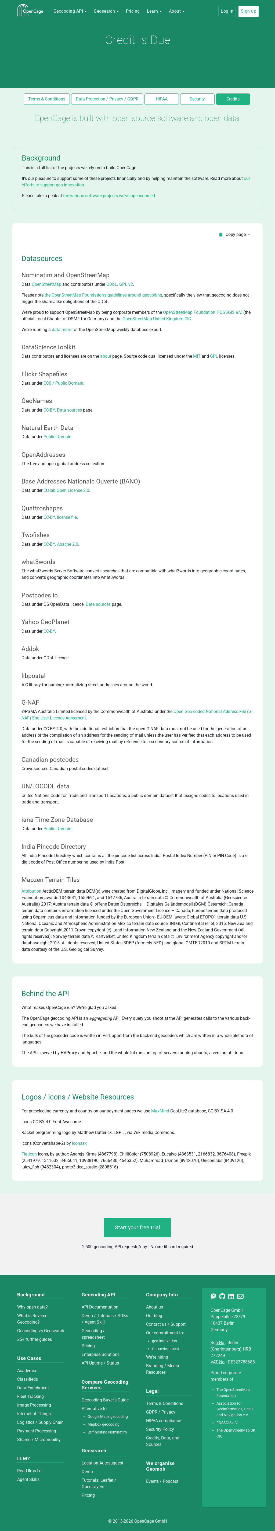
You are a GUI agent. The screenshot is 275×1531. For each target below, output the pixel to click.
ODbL (111, 284)
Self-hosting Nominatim (107, 1432)
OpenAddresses (43, 454)
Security (197, 99)
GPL (214, 356)
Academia (26, 1370)
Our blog (154, 1315)
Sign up (248, 11)
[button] (70, 11)
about (105, 356)
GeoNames (36, 401)
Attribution (31, 891)
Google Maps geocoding (108, 1416)
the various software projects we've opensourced (109, 195)
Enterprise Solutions (101, 1354)
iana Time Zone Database (57, 819)
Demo (87, 1315)
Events (153, 1481)
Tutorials (105, 1315)
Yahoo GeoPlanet (45, 622)
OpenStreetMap (46, 284)
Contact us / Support (166, 1324)
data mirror (62, 329)
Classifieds (27, 1379)
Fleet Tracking (30, 1396)
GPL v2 (126, 284)
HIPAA (162, 99)
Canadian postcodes (50, 759)
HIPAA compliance (163, 1420)
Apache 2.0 (67, 544)
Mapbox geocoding (104, 1424)
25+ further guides (34, 1339)
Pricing (133, 11)
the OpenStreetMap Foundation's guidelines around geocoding (103, 295)
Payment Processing (36, 1430)
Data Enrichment (33, 1387)
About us (154, 1307)
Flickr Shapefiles (44, 374)
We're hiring (157, 1357)
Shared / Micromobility (39, 1439)
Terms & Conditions (46, 99)
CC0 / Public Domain (63, 383)
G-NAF (30, 702)
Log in (227, 11)
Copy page (233, 234)
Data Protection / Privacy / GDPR (107, 99)
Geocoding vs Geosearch (40, 1330)
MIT (197, 356)
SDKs (123, 1315)
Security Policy (160, 1429)
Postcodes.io (39, 595)
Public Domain (57, 436)
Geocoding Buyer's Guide (105, 1400)
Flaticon (29, 1154)
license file (67, 517)
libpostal (33, 676)
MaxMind (160, 1111)
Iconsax (79, 1143)
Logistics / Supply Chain (40, 1422)
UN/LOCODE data (45, 786)
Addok (30, 649)
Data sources (69, 410)
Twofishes (35, 535)
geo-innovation (164, 1341)
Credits (233, 99)
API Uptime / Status (100, 1363)
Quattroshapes (42, 508)
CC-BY (49, 410)
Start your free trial (137, 1227)
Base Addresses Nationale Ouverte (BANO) (80, 481)
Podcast (170, 1481)
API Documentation (100, 1307)
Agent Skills (28, 1479)
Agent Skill (95, 1322)
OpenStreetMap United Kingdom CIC (156, 318)
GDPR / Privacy (160, 1412)
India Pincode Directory (53, 846)
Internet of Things (34, 1413)
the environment (165, 1348)
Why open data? (32, 1307)
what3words (38, 562)
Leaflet (106, 1480)
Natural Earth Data (47, 428)
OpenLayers (93, 1486)
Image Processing (34, 1405)
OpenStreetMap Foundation (189, 312)
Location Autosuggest (102, 1463)
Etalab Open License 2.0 (66, 490)
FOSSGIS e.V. (229, 312)
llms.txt (35, 1470)
